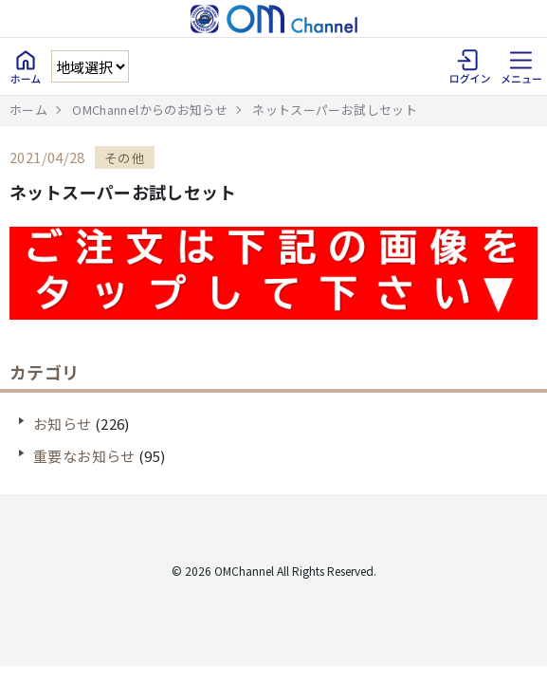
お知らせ (62, 424)
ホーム (28, 109)
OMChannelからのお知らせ (150, 109)
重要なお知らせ (84, 456)
